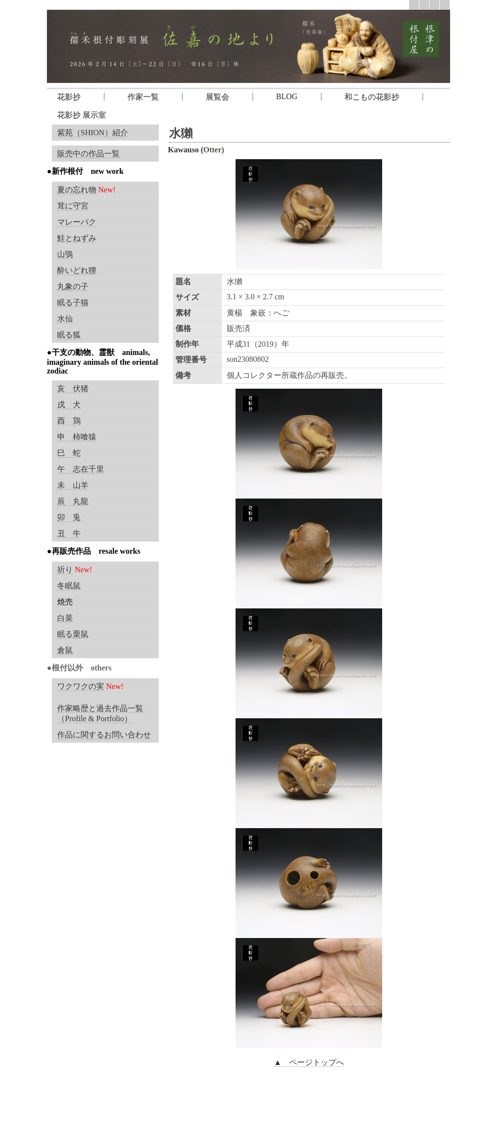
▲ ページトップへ (309, 1062)
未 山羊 (72, 485)
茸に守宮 (72, 206)
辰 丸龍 (72, 501)
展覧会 (217, 97)
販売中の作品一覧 (88, 153)
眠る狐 (69, 335)
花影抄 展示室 (81, 115)
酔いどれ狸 (76, 270)
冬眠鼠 (69, 586)
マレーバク (76, 222)
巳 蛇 (69, 453)
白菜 (65, 618)
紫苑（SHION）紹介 (92, 132)
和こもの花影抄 (372, 97)
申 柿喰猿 (76, 437)
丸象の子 (72, 286)
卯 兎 (69, 517)
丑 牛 (69, 533)
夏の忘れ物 (76, 190)
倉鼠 (65, 650)
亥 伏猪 (72, 388)
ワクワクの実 (80, 686)
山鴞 (65, 254)
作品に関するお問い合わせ (104, 734)
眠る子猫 (72, 302)
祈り (65, 569)
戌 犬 (69, 404)
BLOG (287, 96)
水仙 (65, 318)
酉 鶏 (69, 421)
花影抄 (69, 97)
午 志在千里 (80, 469)
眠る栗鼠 (72, 634)
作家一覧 (143, 97)
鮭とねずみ (76, 238)
